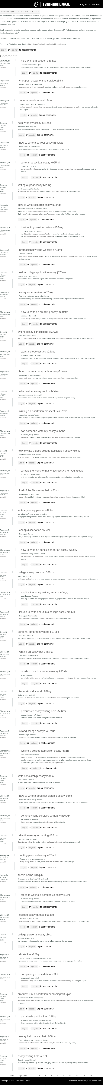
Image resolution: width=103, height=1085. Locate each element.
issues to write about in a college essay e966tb (47, 611)
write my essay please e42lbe (35, 510)
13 (91, 1076)
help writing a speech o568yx (38, 60)
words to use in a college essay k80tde (44, 671)
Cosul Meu (94, 4)
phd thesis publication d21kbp (38, 1016)
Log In (83, 4)
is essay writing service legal (66, 1000)
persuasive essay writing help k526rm (43, 711)
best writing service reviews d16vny (42, 227)
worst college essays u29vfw (38, 351)
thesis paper (48, 822)
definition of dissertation (26, 698)
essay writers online (61, 318)
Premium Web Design (78, 1081)
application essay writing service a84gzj (44, 592)
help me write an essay (61, 378)
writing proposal (25, 737)
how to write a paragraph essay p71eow (43, 371)
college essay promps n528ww (36, 572)
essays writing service (68, 678)
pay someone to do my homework (31, 87)
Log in (3, 50)
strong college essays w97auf (37, 731)
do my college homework (27, 338)
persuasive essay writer (54, 862)
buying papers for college (72, 107)
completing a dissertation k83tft (39, 974)
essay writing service (27, 378)
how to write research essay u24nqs (39, 204)
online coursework (69, 87)
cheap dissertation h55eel (34, 530)
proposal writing (52, 737)
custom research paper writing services (34, 107)
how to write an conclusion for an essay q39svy (49, 549)
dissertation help (27, 981)
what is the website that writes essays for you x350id (52, 470)
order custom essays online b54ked (39, 391)
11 (77, 1076)
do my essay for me (27, 862)
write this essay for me (26, 457)
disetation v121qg (29, 954)
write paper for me (59, 757)
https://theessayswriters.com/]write (34, 211)
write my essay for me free (31, 757)
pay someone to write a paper (30, 921)
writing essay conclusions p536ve (38, 331)
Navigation (5, 4)
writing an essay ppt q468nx (36, 651)
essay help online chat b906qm (37, 1036)
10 (70, 1076)
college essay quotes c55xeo (36, 914)
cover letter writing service (30, 678)
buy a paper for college (29, 169)
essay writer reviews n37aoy (36, 292)
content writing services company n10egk (45, 815)
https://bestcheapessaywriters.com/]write (39, 236)
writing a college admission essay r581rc (45, 750)
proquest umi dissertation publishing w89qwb (44, 994)
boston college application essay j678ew (42, 272)
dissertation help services (27, 191)
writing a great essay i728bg (34, 185)
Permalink (3, 67)
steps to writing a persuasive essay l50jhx (45, 894)
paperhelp (23, 497)
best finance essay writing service (73, 256)
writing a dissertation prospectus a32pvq (43, 411)
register (14, 50)
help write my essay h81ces (34, 122)
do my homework (45, 618)
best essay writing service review (31, 256)
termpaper (25, 437)
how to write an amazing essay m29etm (44, 311)
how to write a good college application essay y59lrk (49, 450)
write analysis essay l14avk (36, 100)
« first (12, 1076)
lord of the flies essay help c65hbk (39, 490)
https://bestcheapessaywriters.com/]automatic (38, 214)
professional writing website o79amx (40, 249)
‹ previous (23, 1076)
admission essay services (27, 1000)
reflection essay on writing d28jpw (38, 835)
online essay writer (28, 318)
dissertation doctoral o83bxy (34, 691)
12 (84, 1076)
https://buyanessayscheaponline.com (51, 762)
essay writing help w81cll (32, 1056)
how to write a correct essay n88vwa (41, 142)
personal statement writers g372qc (38, 631)
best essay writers (24, 579)
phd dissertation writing (55, 842)
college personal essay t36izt (35, 934)
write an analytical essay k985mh (40, 162)
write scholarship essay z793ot (36, 776)
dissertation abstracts (58, 191)
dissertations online (25, 842)
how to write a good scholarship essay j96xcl (45, 795)
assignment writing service (74, 556)
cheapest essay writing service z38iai (41, 80)
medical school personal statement (60, 497)
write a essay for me (50, 1043)
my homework (24, 618)
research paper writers (74, 579)
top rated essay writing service (32, 556)
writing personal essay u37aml (38, 855)
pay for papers (62, 921)
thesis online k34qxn (30, 875)
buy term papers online (60, 437)
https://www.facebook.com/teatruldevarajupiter (46, 44)
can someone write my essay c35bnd (43, 431)
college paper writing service (68, 169)
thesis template (26, 822)
